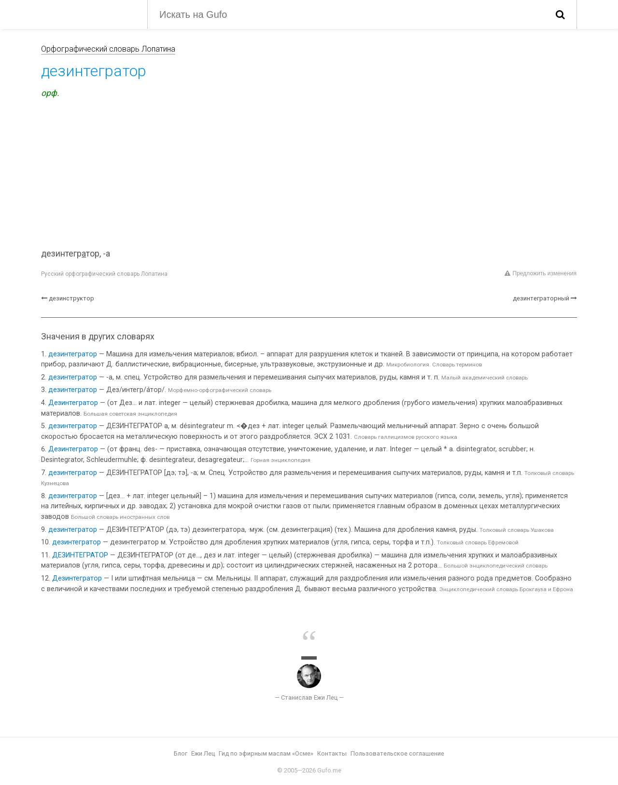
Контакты (332, 753)
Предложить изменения (540, 273)
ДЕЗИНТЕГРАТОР (80, 555)
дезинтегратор (72, 354)
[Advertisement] (309, 175)
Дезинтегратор (73, 403)
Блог (180, 753)
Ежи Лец (203, 753)
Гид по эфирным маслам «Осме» (266, 753)
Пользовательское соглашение (397, 753)
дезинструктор (71, 298)
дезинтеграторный (541, 298)
